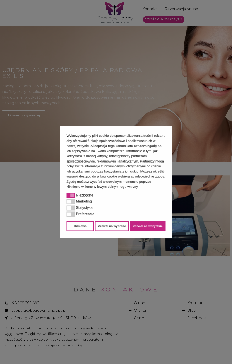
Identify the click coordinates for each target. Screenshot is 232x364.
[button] (140, 187)
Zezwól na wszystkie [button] (147, 226)
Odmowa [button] (80, 226)
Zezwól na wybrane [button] (112, 226)
